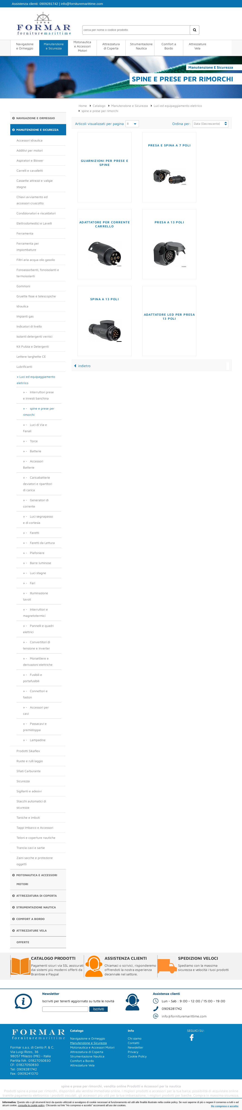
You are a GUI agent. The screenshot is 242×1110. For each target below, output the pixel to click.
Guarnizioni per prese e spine (104, 163)
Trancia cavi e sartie (31, 848)
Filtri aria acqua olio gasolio (36, 260)
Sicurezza (23, 781)
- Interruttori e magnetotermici (35, 612)
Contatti (133, 1043)
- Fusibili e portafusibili (32, 678)
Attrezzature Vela (197, 46)
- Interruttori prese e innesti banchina (38, 395)
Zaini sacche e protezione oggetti (35, 861)
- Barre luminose (38, 563)
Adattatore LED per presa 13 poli (169, 316)
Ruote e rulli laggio (30, 761)
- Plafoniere (35, 553)
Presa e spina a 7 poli (169, 145)
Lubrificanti (24, 366)
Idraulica (22, 306)
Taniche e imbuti (28, 817)
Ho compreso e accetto (224, 1106)
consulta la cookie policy (31, 1105)
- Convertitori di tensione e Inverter (36, 645)
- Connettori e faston (35, 694)
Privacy (133, 1052)
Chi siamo (134, 1038)
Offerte (23, 942)
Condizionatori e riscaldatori (36, 213)
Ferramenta (25, 233)
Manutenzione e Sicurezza (54, 46)
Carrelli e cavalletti (30, 170)
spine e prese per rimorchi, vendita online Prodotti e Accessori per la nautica (121, 1086)
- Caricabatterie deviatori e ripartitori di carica (37, 484)
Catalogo (99, 106)
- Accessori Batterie (33, 464)
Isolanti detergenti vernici (34, 336)
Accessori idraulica (29, 140)
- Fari (30, 583)
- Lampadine (36, 740)
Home (83, 106)
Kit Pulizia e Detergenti (33, 346)
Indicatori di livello (29, 326)
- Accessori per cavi (36, 710)
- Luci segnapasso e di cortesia (38, 519)
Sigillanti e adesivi (29, 791)
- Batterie (33, 451)
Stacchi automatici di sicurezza (31, 804)
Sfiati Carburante (29, 771)
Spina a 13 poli (104, 299)
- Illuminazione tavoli (35, 596)
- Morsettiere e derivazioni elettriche (38, 661)
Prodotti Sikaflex (28, 751)
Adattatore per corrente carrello (104, 224)
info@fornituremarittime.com (82, 4)
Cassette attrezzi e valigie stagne (35, 184)
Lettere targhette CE (31, 356)
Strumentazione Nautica (141, 46)
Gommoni (23, 286)
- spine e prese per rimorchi (38, 411)
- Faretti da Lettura (40, 543)
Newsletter (135, 1047)
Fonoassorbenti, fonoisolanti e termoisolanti (38, 273)
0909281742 (48, 4)
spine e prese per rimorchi (100, 111)
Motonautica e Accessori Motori (82, 46)
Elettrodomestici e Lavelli (34, 223)
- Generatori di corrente (35, 503)
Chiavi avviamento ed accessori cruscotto (32, 200)
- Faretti (32, 533)
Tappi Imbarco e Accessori (35, 827)
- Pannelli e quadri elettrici (38, 629)
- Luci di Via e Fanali (35, 428)
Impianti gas (25, 316)
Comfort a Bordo (169, 46)
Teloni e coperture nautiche (36, 837)
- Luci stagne (36, 573)
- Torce (32, 441)
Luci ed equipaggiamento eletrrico (36, 380)
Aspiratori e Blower (30, 160)
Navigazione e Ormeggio (25, 46)
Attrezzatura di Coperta (111, 46)
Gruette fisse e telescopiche (36, 296)
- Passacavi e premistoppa (35, 727)
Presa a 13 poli (169, 222)
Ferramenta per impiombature (28, 246)
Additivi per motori (30, 150)
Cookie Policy (137, 1056)
